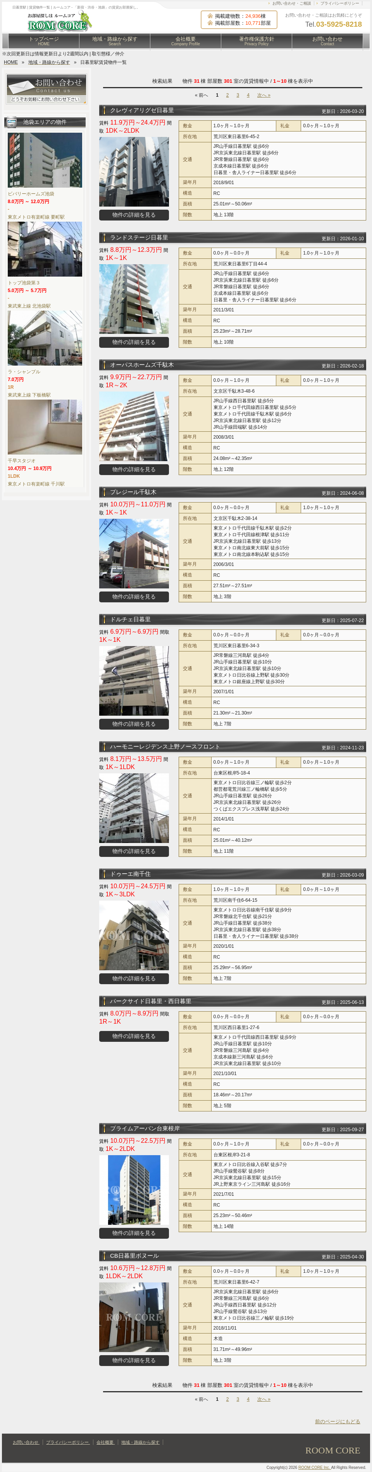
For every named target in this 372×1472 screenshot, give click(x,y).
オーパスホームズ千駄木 (142, 364)
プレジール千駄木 (133, 492)
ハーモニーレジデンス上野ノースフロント (165, 746)
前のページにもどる (337, 1421)
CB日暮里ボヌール (134, 1255)
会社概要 (185, 41)
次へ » (263, 95)
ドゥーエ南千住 (130, 873)
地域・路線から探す (115, 41)
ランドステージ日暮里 (139, 237)
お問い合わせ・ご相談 (291, 3)
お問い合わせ (327, 41)
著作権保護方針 (256, 41)
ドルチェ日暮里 (130, 619)
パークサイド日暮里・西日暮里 (150, 1001)
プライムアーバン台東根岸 (145, 1128)
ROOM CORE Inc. (314, 1467)
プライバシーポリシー (339, 3)
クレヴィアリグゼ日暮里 (142, 110)
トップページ (44, 41)
